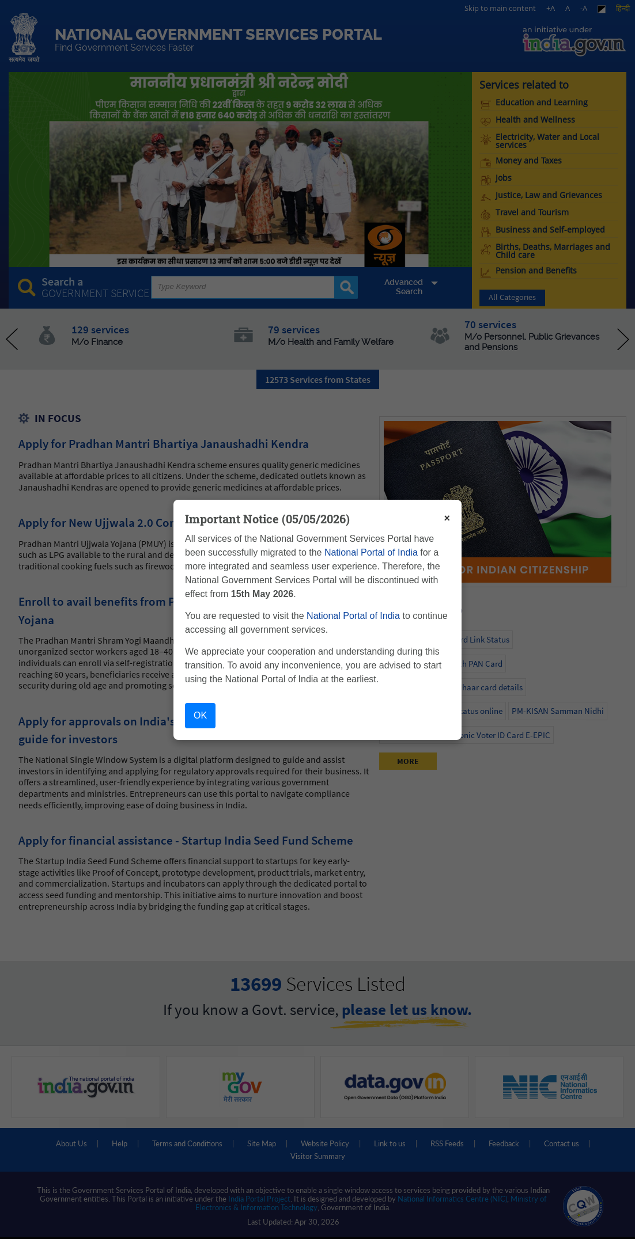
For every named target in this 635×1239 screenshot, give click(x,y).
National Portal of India (371, 552)
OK (200, 715)
